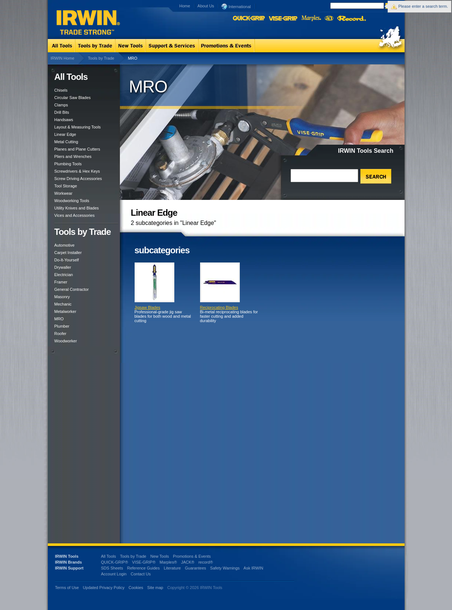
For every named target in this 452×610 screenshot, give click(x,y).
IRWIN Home (63, 58)
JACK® (187, 562)
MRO (59, 319)
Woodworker (65, 341)
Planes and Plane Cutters (77, 149)
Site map (155, 587)
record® (205, 562)
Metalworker (65, 311)
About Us (205, 6)
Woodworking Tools (71, 200)
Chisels (61, 90)
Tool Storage (65, 186)
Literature (172, 568)
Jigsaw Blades (147, 307)
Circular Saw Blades (72, 97)
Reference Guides (143, 568)
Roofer (60, 333)
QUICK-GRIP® (114, 562)
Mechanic (63, 304)
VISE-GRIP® (144, 562)
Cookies (137, 587)
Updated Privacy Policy (103, 587)
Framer (60, 282)
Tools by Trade (101, 58)
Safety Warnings (224, 568)
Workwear (63, 193)
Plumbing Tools (68, 164)
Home (184, 6)
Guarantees (195, 568)
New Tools (159, 556)
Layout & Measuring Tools (77, 127)
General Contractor (71, 289)
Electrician (63, 274)
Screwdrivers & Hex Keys (77, 171)
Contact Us (140, 574)
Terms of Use (67, 587)
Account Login (114, 574)
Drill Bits (61, 112)
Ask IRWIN (253, 568)
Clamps (61, 105)
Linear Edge (65, 134)
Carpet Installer (68, 252)
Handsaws (63, 119)
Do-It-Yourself (66, 260)
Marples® (168, 562)
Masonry (62, 297)
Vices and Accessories (74, 215)
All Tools (108, 556)
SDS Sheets (112, 568)
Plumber (62, 326)
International (236, 6)
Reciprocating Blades (219, 307)
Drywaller (62, 267)
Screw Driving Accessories (78, 178)
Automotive (64, 245)
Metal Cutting (66, 142)
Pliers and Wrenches (73, 156)
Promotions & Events (192, 556)
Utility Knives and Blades (76, 208)
